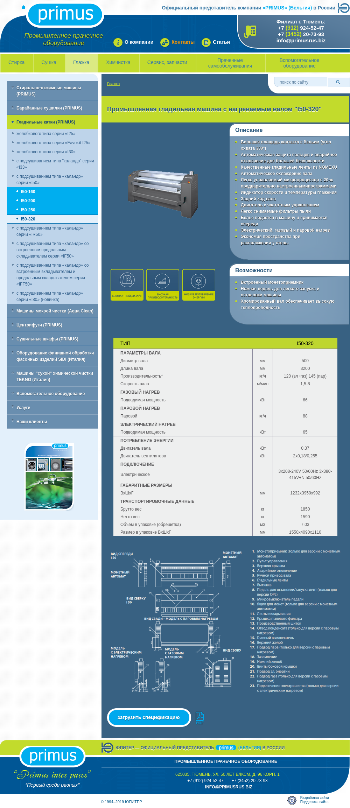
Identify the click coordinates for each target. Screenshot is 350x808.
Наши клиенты (31, 421)
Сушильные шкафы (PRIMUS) (47, 339)
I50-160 (28, 191)
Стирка (16, 62)
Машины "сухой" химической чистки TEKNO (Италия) (54, 376)
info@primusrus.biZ (228, 787)
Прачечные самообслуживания (230, 63)
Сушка (48, 62)
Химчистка (118, 62)
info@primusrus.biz (301, 40)
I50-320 (28, 219)
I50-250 (28, 210)
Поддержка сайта (314, 802)
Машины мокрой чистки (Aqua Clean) (54, 311)
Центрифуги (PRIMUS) (39, 325)
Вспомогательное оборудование (300, 63)
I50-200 (28, 200)
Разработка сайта (314, 798)
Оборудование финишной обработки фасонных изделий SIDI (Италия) (55, 356)
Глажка (81, 62)
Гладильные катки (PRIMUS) (45, 122)
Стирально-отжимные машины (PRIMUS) (48, 91)
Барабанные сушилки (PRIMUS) (49, 108)
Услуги (23, 407)
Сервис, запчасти (167, 62)
